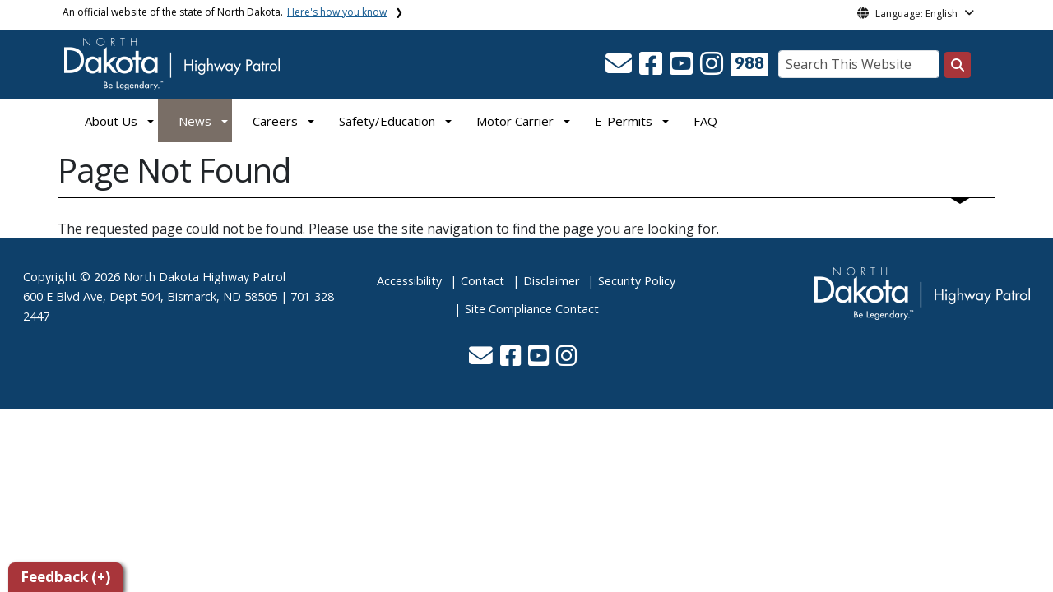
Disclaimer (551, 281)
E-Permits (623, 121)
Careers (275, 121)
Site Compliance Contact (532, 309)
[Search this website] (957, 65)
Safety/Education (387, 121)
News (195, 121)
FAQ (705, 121)
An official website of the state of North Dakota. (225, 12)
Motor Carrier (515, 121)
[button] (620, 68)
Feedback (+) (65, 576)
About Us (111, 121)
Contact (482, 281)
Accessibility (409, 281)
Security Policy (636, 281)
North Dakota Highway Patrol (204, 276)
